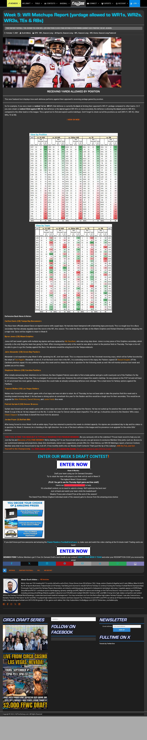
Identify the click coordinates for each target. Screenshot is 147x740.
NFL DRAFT (27, 3)
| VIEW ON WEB (73, 120)
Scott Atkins (26, 33)
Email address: (122, 626)
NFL (38, 570)
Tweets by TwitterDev (107, 643)
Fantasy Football (26, 570)
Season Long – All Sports (52, 33)
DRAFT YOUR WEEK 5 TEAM (90, 557)
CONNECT (94, 3)
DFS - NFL (38, 33)
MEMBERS (15, 3)
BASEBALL (65, 3)
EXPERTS (108, 3)
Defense (12, 570)
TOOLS (38, 3)
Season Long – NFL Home (88, 33)
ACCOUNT (123, 3)
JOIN (136, 3)
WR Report (48, 570)
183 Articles (44, 579)
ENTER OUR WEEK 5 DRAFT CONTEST (73, 456)
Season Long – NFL (70, 33)
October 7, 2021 (12, 33)
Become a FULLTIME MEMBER (31, 440)
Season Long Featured (107, 33)
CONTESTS (52, 3)
